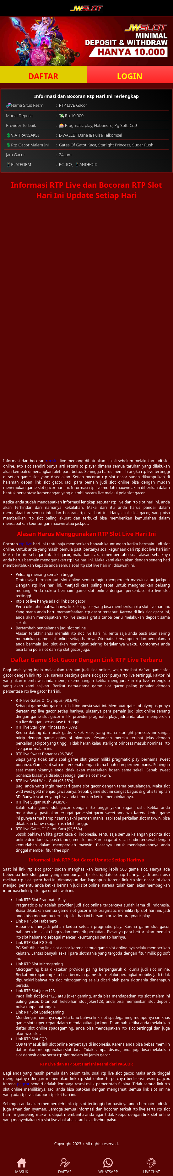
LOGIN (130, 76)
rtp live (25, 544)
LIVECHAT (151, 1166)
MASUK (21, 1166)
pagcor (23, 1084)
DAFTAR (43, 76)
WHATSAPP (108, 1166)
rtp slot (52, 460)
